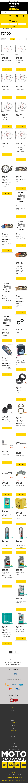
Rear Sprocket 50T (20, 118)
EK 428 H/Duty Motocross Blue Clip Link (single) (20, 238)
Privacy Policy (14, 737)
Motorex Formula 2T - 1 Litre (21, 573)
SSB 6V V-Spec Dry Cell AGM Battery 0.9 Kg (20, 362)
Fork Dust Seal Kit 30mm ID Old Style (6, 420)
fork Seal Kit (18, 332)
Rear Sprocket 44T (6, 89)
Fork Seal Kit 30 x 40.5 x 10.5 (21, 391)
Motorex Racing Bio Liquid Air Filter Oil (20, 630)
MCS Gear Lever (5, 454)
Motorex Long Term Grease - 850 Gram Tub (6, 636)
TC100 (12, 28)
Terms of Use (14, 733)
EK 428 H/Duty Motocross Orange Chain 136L (20, 271)
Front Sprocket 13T (6, 60)
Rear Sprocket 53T (6, 146)
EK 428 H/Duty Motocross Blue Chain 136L (7, 243)
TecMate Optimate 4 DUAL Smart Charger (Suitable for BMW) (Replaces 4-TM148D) (7, 368)
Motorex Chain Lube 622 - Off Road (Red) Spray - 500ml (20, 545)
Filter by (12, 39)
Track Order (14, 714)
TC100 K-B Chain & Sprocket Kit (6, 185)
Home (3, 28)
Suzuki (7, 28)
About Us (14, 725)
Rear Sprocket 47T (20, 89)
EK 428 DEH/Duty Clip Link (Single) (21, 209)
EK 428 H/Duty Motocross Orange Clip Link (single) (6, 300)
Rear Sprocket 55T (20, 151)
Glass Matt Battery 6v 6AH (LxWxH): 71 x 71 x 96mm (21, 517)
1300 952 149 (14, 1)
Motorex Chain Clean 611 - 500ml (6, 544)
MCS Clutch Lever (6, 485)
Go (14, 27)
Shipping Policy (14, 743)
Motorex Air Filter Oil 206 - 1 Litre (6, 514)
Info (24, 149)
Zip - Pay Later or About (14, 749)
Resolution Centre (14, 717)
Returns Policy (14, 740)
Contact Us (14, 728)
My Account (14, 711)
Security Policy (14, 746)
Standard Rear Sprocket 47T (5, 118)
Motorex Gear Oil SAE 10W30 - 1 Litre (21, 602)
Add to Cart (7, 69)
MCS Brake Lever (20, 455)
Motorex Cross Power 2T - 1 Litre (7, 578)
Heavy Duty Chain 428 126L (21, 180)
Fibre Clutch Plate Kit (20, 425)
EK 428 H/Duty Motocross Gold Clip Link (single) (6, 333)
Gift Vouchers (14, 720)
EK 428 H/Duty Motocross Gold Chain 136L (21, 305)
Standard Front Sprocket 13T (19, 61)
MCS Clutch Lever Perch (20, 486)
